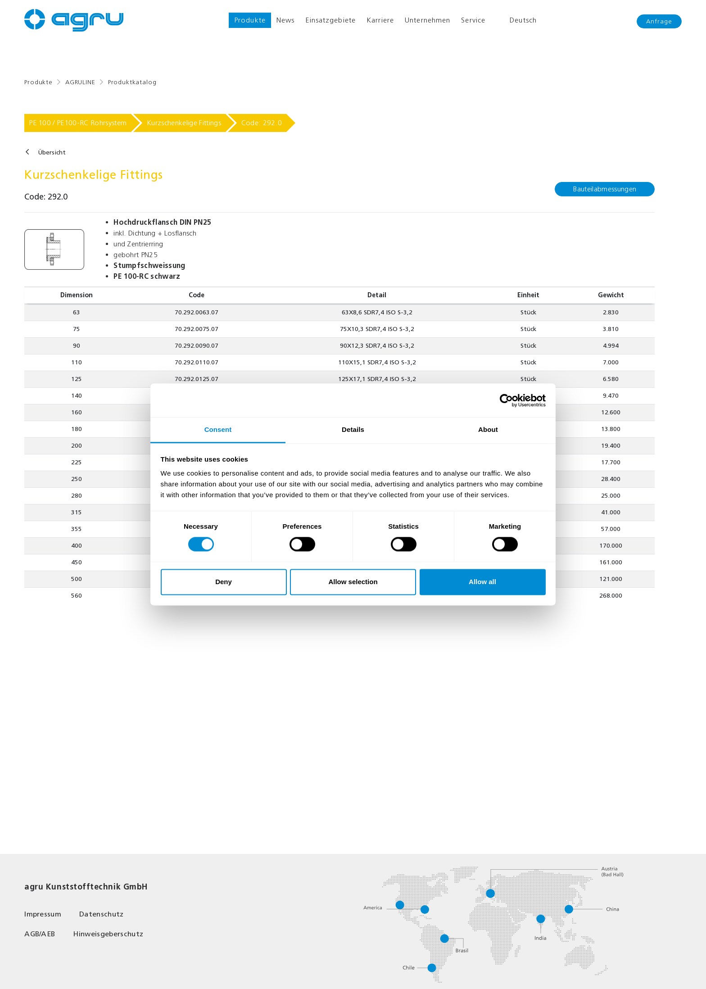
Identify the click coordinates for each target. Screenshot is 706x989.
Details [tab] (353, 429)
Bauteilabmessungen (604, 189)
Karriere (380, 20)
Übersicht (52, 152)
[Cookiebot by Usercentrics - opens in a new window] (506, 400)
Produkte (250, 20)
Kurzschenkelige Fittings (184, 122)
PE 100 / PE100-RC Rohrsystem (78, 122)
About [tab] (488, 429)
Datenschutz (101, 914)
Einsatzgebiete (330, 20)
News (285, 20)
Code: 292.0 (261, 122)
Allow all (482, 581)
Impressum (42, 914)
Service (473, 20)
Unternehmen (427, 20)
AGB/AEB (39, 934)
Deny (223, 581)
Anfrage (659, 21)
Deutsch (516, 20)
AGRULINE (80, 82)
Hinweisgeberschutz (108, 934)
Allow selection (352, 581)
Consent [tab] (218, 429)
